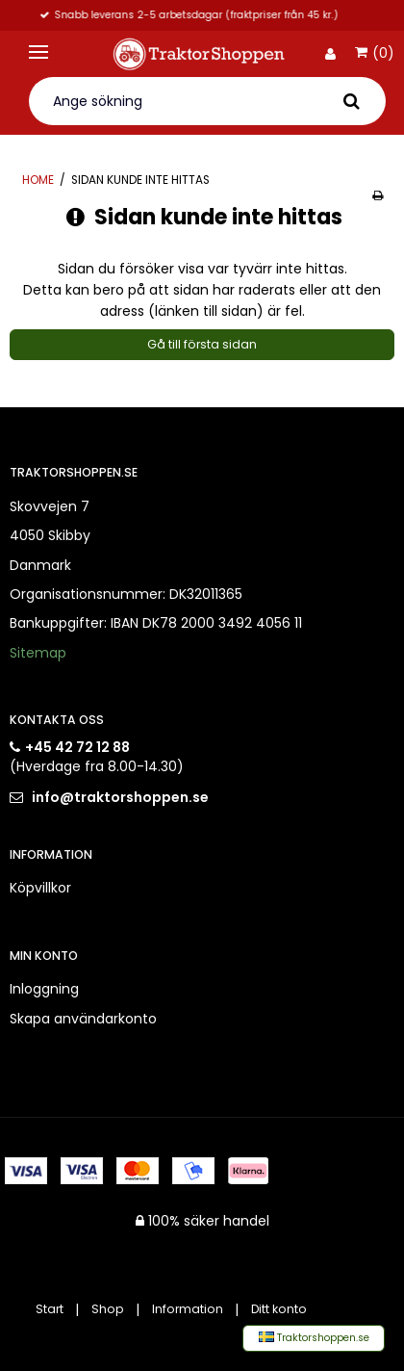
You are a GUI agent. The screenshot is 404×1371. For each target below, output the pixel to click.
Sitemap (38, 652)
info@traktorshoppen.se (120, 797)
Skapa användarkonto (83, 1018)
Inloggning (44, 988)
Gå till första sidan (202, 344)
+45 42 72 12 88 (77, 747)
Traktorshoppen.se (314, 1338)
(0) (374, 54)
